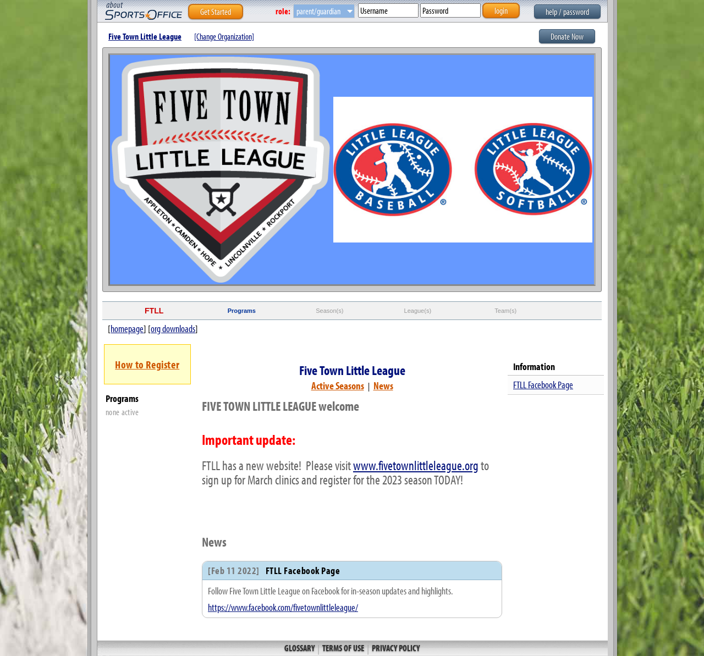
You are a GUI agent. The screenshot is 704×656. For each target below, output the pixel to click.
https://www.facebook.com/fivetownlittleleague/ (283, 607)
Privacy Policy (395, 647)
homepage (127, 328)
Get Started (215, 11)
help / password (567, 11)
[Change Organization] (224, 36)
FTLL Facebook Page (543, 384)
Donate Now (567, 36)
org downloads (173, 328)
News (383, 385)
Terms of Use (343, 647)
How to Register (147, 364)
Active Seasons (337, 385)
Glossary (300, 647)
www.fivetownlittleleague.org (416, 465)
